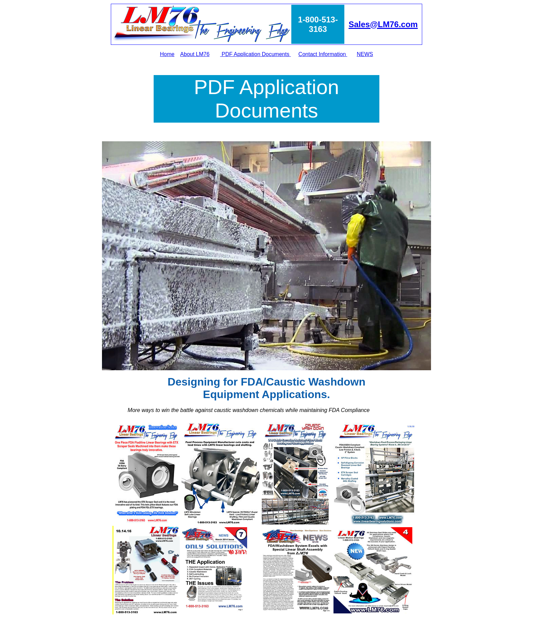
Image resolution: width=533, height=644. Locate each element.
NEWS (365, 54)
